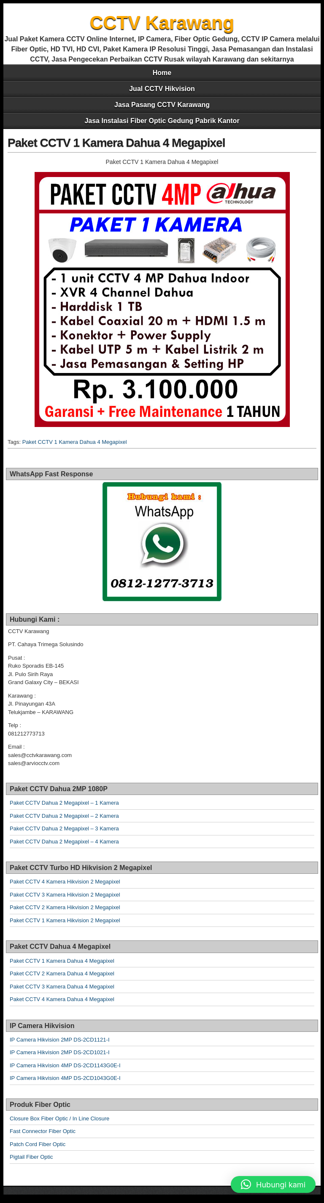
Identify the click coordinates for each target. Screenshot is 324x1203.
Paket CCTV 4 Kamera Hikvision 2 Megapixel (65, 881)
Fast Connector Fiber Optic (43, 1131)
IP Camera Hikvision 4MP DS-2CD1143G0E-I (65, 1065)
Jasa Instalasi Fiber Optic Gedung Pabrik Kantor (161, 120)
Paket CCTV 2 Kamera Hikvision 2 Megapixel (65, 907)
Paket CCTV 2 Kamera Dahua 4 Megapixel (62, 973)
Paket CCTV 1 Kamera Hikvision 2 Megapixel (65, 920)
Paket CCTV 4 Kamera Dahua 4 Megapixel (62, 999)
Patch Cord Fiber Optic (37, 1144)
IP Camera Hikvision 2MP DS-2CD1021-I (60, 1052)
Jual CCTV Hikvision (162, 88)
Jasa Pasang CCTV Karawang (162, 104)
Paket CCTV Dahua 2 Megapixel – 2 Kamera (64, 816)
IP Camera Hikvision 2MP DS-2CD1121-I (60, 1040)
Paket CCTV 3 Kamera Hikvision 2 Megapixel (65, 895)
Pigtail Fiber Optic (31, 1157)
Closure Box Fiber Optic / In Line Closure (59, 1118)
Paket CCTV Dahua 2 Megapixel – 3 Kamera (64, 828)
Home (162, 72)
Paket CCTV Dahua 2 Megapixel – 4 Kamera (64, 841)
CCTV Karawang (162, 22)
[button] (273, 1184)
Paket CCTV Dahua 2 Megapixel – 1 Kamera (64, 803)
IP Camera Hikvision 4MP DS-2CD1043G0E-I (65, 1078)
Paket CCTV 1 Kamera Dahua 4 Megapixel (116, 142)
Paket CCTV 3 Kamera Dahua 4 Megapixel (62, 986)
